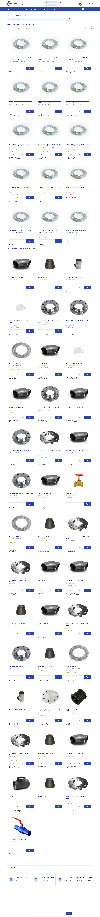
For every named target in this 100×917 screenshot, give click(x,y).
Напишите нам (51, 2)
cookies (36, 912)
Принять (69, 913)
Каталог (10, 15)
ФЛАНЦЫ (16, 15)
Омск (25, 4)
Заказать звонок (52, 4)
